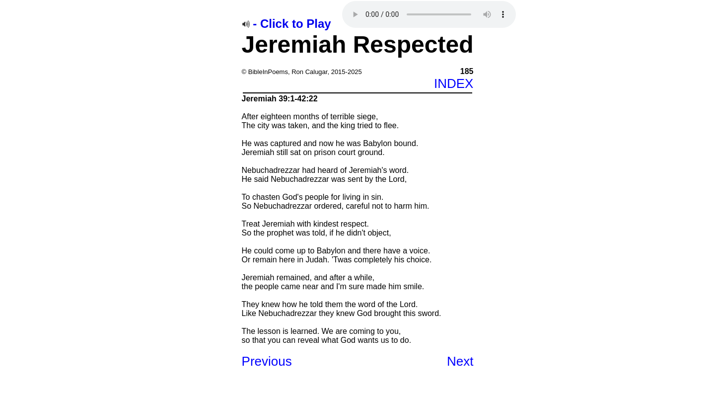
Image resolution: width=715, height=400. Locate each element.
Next (460, 361)
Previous (267, 361)
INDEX (453, 83)
